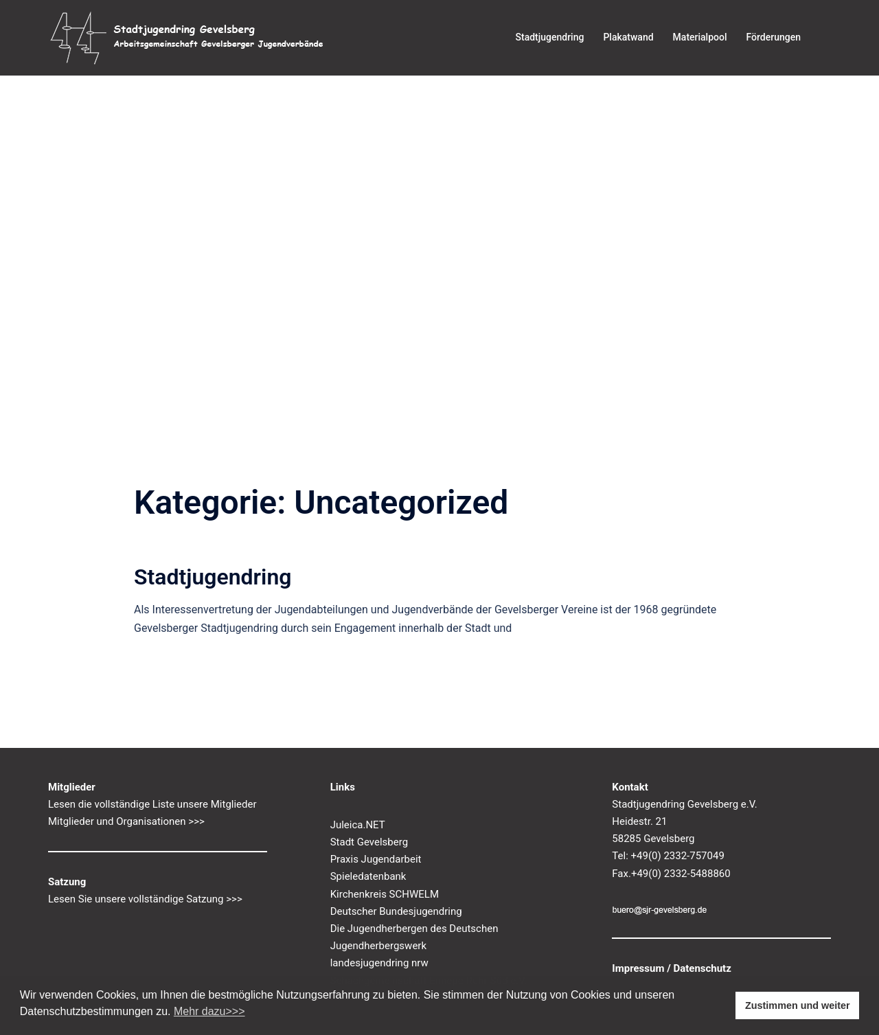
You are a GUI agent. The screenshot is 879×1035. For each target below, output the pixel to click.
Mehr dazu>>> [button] (209, 1011)
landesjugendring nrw (379, 963)
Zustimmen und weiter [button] (797, 1005)
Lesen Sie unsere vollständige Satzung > (139, 899)
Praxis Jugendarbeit (376, 859)
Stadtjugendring (550, 37)
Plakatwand (628, 37)
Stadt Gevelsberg (369, 842)
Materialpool (700, 37)
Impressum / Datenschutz (671, 968)
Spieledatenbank (368, 876)
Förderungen (773, 37)
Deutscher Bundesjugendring (396, 911)
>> (236, 899)
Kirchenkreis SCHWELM (384, 894)
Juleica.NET (357, 825)
